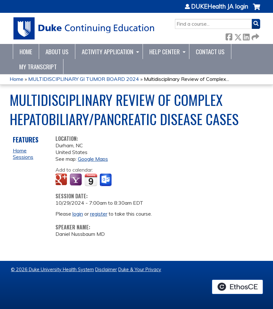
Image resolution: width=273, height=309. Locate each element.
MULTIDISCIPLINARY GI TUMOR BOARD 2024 (83, 79)
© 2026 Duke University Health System (52, 269)
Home (26, 51)
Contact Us (210, 51)
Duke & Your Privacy (139, 269)
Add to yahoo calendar (76, 180)
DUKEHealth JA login (219, 7)
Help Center (164, 51)
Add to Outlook (106, 180)
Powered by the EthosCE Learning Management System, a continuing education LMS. (237, 287)
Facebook (229, 35)
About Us (57, 51)
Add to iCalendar (90, 179)
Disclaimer (106, 269)
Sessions (23, 157)
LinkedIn (246, 35)
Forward (255, 35)
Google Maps (93, 159)
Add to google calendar (62, 180)
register (98, 213)
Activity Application (107, 51)
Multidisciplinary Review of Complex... (186, 79)
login (77, 213)
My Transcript (38, 66)
